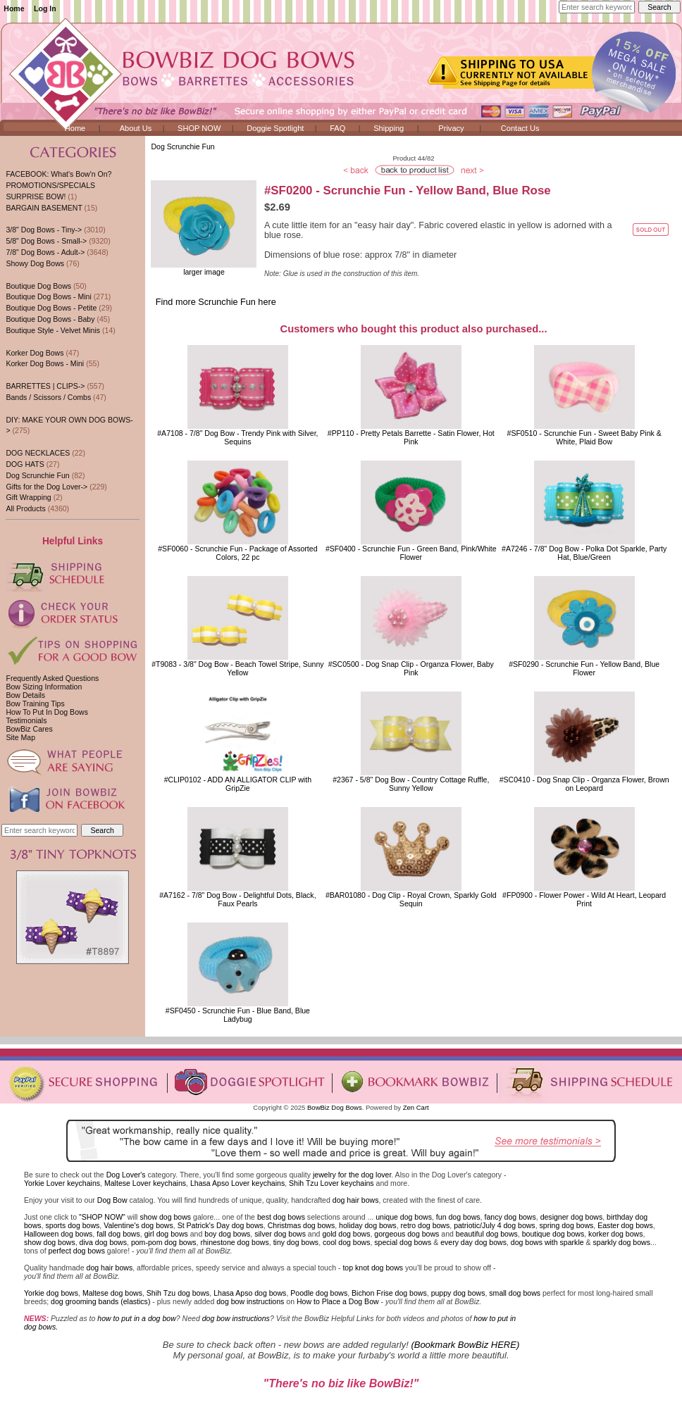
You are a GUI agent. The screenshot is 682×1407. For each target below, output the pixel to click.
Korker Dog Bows (34, 353)
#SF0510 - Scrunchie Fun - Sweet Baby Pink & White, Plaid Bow (584, 437)
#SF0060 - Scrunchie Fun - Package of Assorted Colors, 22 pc (237, 552)
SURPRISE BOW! (36, 196)
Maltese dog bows (112, 1293)
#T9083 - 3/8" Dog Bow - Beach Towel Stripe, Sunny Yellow (237, 668)
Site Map (20, 737)
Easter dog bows (625, 1225)
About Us (136, 128)
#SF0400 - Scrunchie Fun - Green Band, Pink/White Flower (411, 552)
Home (14, 8)
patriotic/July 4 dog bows (494, 1225)
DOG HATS (25, 464)
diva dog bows (103, 1242)
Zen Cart (416, 1107)
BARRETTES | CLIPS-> (45, 386)
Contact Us (520, 128)
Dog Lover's (126, 1174)
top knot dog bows (372, 1267)
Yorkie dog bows (51, 1293)
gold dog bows (346, 1234)
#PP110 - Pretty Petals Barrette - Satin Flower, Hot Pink (411, 437)
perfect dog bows (77, 1250)
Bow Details (25, 695)
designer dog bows (571, 1217)
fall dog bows (118, 1234)
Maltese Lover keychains (145, 1183)
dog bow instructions (250, 1301)
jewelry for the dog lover (352, 1174)
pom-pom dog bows (164, 1242)
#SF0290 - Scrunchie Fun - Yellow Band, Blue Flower (584, 668)
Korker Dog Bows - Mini (45, 363)
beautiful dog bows (487, 1234)
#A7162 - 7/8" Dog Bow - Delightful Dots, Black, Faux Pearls (237, 899)
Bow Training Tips (35, 703)
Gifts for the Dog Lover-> (46, 486)
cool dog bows (346, 1242)
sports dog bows (73, 1225)
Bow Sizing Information (44, 686)
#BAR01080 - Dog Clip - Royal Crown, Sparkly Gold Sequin (411, 899)
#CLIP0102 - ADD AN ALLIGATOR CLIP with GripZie (237, 783)
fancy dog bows (509, 1217)
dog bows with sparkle (547, 1242)
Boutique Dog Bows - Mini (48, 296)
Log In (45, 8)
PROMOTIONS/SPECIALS (50, 185)
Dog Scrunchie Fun (182, 146)
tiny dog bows (296, 1242)
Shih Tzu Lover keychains (331, 1183)
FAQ (337, 128)
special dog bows (402, 1242)
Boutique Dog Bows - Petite (51, 308)
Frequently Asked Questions (52, 678)
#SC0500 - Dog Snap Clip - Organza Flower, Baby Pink (411, 668)
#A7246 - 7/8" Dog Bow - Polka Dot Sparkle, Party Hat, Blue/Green (584, 552)
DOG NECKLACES (38, 453)
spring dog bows (567, 1225)
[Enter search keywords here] (597, 7)
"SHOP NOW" (102, 1217)
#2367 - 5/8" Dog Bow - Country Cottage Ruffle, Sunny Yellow (411, 783)
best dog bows (281, 1217)
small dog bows (514, 1293)
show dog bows (165, 1217)
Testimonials (26, 720)
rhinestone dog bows (234, 1242)
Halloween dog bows (58, 1234)
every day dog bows (473, 1242)
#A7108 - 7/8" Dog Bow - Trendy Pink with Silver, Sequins (237, 437)
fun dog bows (458, 1217)
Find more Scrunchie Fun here (216, 302)
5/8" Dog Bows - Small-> (46, 241)
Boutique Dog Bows (38, 286)
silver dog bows (280, 1234)
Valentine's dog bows (138, 1225)
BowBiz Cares (29, 729)
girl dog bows (166, 1234)
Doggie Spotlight (275, 128)
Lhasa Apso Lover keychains (237, 1183)
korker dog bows (615, 1234)
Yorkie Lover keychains (62, 1183)
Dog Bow (112, 1200)
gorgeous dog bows (406, 1234)
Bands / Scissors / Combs (48, 397)
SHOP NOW (199, 128)
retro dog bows (425, 1225)
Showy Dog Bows (35, 263)
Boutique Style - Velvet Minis (53, 330)
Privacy (451, 128)
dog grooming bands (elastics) (100, 1301)
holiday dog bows (368, 1225)
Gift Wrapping (28, 497)
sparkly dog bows (622, 1242)
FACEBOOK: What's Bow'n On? (58, 174)
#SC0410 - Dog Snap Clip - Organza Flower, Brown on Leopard (584, 783)
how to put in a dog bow (136, 1318)
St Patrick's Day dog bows (221, 1225)
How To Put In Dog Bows (46, 712)
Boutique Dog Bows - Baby (50, 319)
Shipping (388, 128)
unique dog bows (404, 1217)
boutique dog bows (553, 1234)
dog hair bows (356, 1200)
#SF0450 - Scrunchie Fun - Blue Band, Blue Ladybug (238, 1014)
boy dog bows (227, 1234)
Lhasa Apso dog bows (249, 1293)
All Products (25, 508)
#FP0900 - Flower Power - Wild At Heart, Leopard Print (584, 899)
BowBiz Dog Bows (334, 1107)
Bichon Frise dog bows (389, 1293)
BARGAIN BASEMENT (44, 208)
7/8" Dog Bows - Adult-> (45, 252)
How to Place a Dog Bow (338, 1301)
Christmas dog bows (301, 1225)
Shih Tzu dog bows (178, 1293)
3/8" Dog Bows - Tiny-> (44, 229)
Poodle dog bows (318, 1293)
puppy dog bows (458, 1293)
